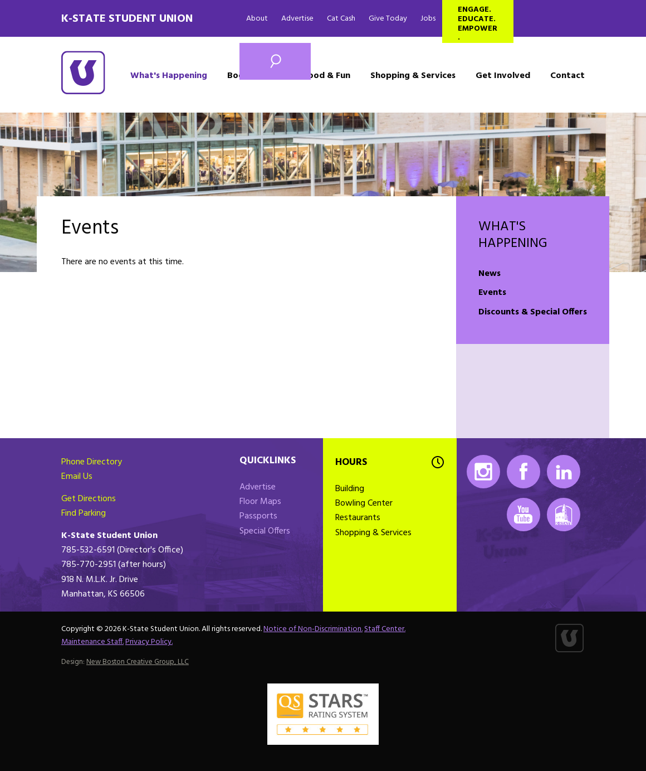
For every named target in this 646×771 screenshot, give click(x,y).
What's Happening (168, 76)
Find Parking (83, 513)
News (489, 273)
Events (492, 292)
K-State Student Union (127, 19)
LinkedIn (563, 471)
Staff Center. (384, 629)
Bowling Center (364, 503)
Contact (567, 76)
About (257, 18)
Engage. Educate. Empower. (477, 23)
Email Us (76, 476)
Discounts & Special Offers (532, 312)
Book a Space (255, 76)
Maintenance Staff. (92, 642)
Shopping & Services (413, 76)
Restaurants (357, 518)
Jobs (427, 18)
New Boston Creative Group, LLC (137, 662)
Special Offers (264, 531)
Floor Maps (260, 501)
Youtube (523, 514)
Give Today (388, 18)
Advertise (297, 18)
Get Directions (88, 499)
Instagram (483, 471)
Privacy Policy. (149, 642)
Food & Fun (327, 76)
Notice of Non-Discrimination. (313, 629)
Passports (258, 516)
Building (349, 489)
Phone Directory (91, 462)
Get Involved (503, 76)
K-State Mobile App (563, 514)
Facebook (523, 471)
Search (275, 61)
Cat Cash (341, 18)
